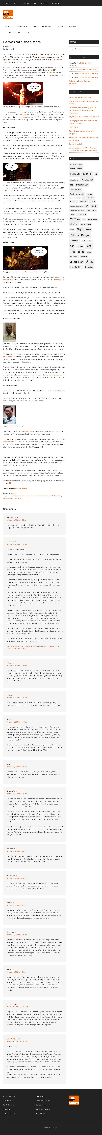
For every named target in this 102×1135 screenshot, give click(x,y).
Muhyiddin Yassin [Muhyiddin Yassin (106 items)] (86, 224)
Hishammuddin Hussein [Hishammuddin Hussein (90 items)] (76, 206)
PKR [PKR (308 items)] (72, 251)
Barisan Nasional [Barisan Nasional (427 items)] (81, 173)
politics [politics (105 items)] (89, 252)
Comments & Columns (43, 1100)
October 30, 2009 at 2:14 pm (16, 851)
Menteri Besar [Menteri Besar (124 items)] (92, 219)
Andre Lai (72, 81)
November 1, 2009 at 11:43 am (17, 1007)
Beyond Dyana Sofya (76, 144)
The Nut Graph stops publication (87, 69)
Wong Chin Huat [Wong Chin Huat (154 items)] (76, 267)
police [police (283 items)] (81, 251)
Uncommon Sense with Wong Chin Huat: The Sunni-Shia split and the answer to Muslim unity (83, 110)
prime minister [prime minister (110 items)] (74, 256)
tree (57, 277)
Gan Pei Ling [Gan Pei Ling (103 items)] (73, 201)
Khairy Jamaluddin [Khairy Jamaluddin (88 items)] (91, 210)
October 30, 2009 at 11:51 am (17, 698)
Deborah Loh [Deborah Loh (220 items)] (82, 184)
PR (25, 224)
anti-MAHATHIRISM (13, 1039)
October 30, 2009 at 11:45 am (17, 665)
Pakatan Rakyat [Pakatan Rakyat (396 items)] (80, 235)
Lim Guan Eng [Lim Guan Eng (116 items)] (81, 214)
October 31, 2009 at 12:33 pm (17, 935)
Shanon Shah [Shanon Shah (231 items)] (76, 261)
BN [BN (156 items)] (96, 174)
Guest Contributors (9, 1113)
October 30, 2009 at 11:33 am (17, 544)
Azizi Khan (10, 542)
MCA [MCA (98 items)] (84, 219)
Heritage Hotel (8, 280)
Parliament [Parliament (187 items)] (74, 240)
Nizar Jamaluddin (47, 140)
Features (13, 493)
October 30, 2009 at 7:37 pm (16, 905)
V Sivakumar (43, 57)
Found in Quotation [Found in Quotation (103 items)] (88, 198)
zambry (20, 498)
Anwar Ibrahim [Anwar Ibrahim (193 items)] (76, 168)
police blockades (9, 357)
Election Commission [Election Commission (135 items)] (77, 194)
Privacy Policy (40, 1113)
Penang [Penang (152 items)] (80, 246)
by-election (21, 496)
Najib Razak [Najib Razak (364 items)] (84, 229)
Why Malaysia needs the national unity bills (84, 117)
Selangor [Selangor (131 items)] (84, 256)
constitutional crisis (32, 496)
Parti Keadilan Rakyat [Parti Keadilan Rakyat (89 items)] (87, 241)
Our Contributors (8, 1105)
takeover (11, 498)
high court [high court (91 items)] (92, 201)
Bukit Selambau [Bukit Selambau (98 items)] (74, 180)
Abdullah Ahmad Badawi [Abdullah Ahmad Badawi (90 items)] (76, 164)
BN (60, 222)
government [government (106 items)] (83, 201)
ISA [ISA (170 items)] (86, 206)
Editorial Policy (40, 1096)
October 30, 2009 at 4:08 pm (16, 878)
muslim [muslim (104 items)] (72, 229)
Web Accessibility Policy (43, 1109)
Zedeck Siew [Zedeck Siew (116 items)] (89, 267)
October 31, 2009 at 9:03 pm (16, 972)
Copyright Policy (41, 1105)
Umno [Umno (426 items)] (90, 261)
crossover (41, 496)
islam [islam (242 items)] (94, 206)
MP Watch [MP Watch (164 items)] (74, 224)
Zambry (58, 280)
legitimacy (57, 112)
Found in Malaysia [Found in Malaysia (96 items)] (75, 198)
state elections (24, 114)
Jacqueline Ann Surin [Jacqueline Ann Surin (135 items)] (77, 210)
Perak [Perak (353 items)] (89, 246)
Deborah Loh (49, 496)
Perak (59, 496)
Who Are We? (7, 1100)
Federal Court (28, 431)
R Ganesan (50, 73)
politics (5, 498)
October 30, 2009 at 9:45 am (16, 520)
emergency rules (56, 375)
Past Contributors (8, 1109)
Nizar (42, 431)
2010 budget (23, 117)
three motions (28, 75)
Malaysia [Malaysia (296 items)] (75, 219)
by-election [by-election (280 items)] (87, 179)
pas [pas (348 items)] (72, 246)
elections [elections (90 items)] (89, 194)
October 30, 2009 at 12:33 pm (17, 767)
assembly (15, 496)
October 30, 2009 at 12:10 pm (17, 722)
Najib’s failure (73, 127)
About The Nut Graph (9, 1096)
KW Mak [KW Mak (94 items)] (72, 214)
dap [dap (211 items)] (71, 184)
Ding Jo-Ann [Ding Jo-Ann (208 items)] (75, 189)
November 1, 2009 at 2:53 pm (17, 1041)
